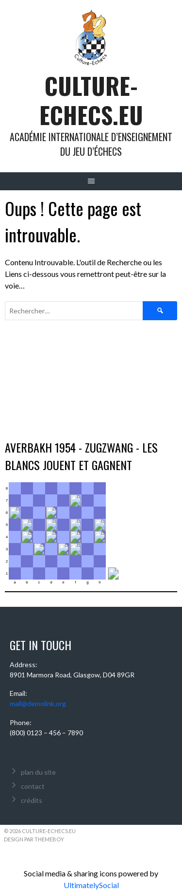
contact (33, 786)
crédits (31, 800)
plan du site (38, 772)
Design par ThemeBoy (34, 839)
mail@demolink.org (38, 703)
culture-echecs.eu (91, 100)
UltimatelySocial (91, 885)
